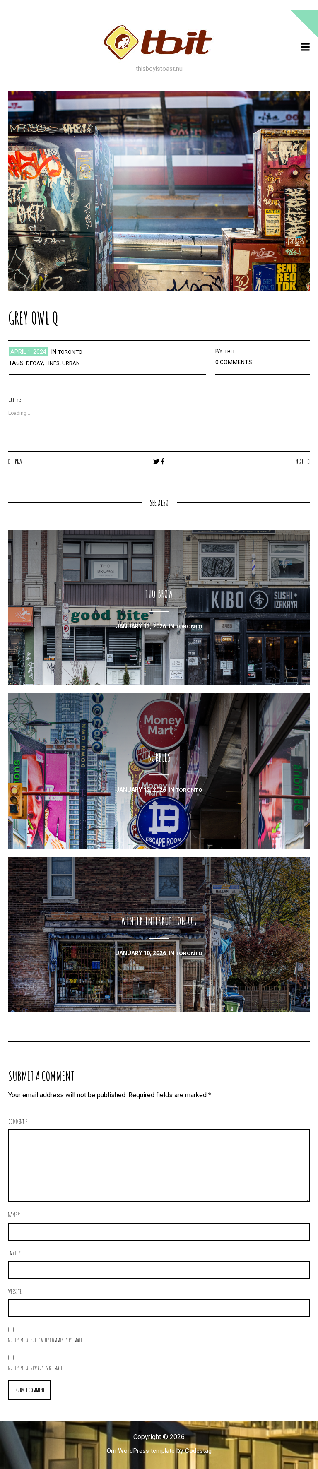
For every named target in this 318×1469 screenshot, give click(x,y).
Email (15, 1253)
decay (35, 363)
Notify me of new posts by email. (35, 1368)
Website (15, 1292)
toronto (71, 352)
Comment (18, 1121)
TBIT (230, 351)
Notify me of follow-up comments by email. (45, 1340)
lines (53, 363)
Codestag (200, 1451)
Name (14, 1215)
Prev (19, 461)
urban (73, 363)
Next (298, 461)
